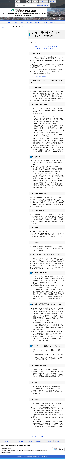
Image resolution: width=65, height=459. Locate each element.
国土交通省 (58, 449)
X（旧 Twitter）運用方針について (25, 441)
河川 (3, 22)
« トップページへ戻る (38, 436)
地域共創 (38, 22)
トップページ (4, 27)
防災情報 (29, 22)
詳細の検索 (40, 5)
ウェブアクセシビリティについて (44, 441)
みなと (15, 22)
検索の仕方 (46, 5)
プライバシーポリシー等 (9, 441)
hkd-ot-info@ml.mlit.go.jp (39, 76)
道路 (8, 22)
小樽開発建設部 (23, 12)
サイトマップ (44, 1)
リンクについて (35, 44)
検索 (35, 5)
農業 (22, 22)
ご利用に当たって (59, 441)
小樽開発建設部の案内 (41, 450)
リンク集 (53, 1)
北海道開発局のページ (58, 16)
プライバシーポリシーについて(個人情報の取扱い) (44, 46)
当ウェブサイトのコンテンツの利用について (43, 48)
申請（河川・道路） (50, 22)
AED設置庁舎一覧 (5, 452)
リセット (35, 1)
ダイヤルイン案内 (29, 450)
